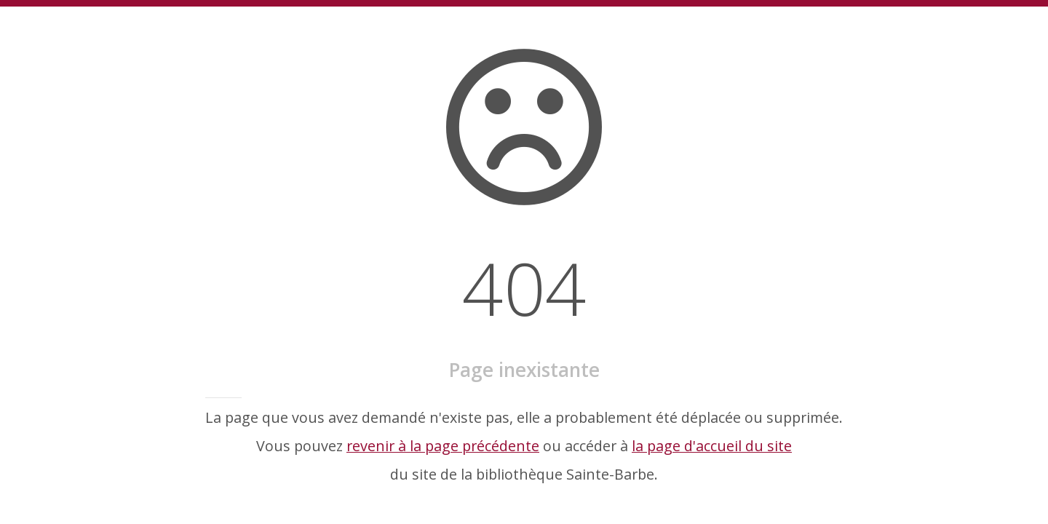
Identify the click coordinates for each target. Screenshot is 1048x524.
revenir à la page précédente (442, 446)
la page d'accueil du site (712, 446)
